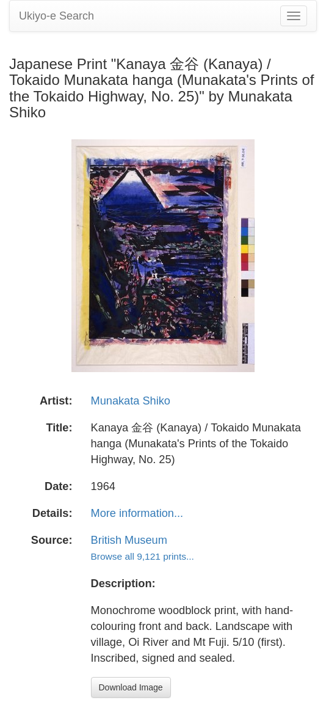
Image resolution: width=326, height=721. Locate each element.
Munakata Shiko (130, 401)
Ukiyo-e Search (56, 16)
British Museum (129, 540)
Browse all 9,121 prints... (142, 556)
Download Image (131, 687)
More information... (137, 513)
